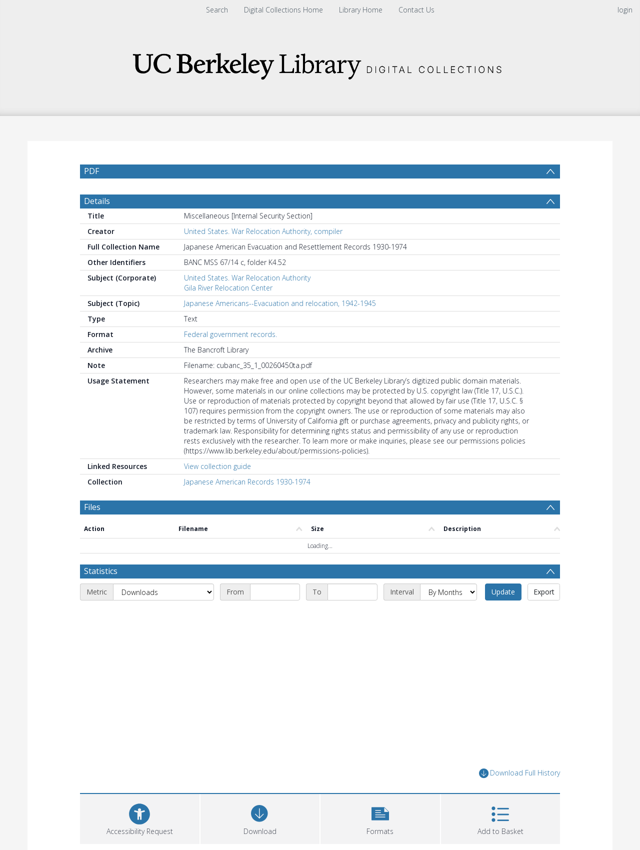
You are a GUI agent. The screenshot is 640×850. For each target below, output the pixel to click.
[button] (380, 818)
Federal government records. (230, 334)
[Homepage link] (320, 63)
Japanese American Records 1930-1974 (247, 481)
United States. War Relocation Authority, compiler (263, 231)
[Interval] (448, 592)
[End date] (353, 592)
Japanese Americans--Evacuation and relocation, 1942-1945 (280, 303)
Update (503, 591)
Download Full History (519, 773)
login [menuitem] (625, 9)
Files (92, 507)
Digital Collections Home (283, 9)
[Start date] (275, 592)
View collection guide (217, 466)
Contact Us (416, 9)
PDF (91, 171)
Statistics (101, 571)
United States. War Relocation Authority (247, 277)
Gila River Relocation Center (228, 287)
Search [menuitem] (217, 9)
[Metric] (163, 592)
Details (97, 201)
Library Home (360, 9)
